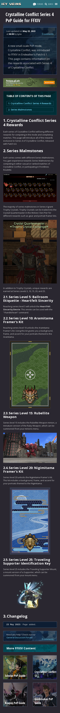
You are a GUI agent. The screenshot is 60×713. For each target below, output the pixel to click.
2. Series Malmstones (20, 109)
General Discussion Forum (19, 637)
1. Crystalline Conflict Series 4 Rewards (29, 103)
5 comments (48, 34)
